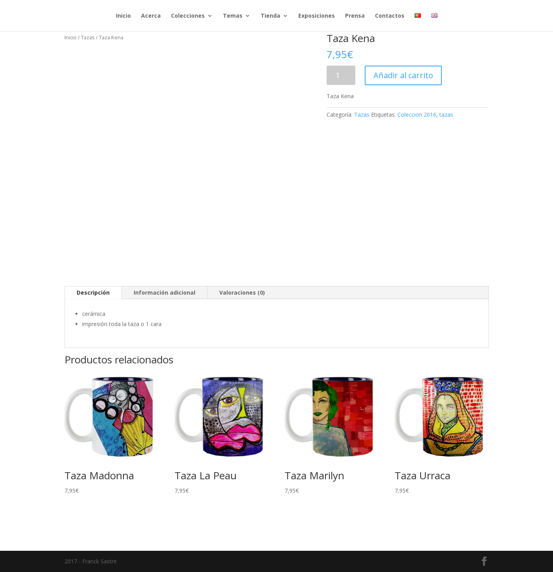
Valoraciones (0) (242, 292)
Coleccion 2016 (416, 114)
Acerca (151, 16)
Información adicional (164, 292)
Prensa (355, 16)
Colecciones (188, 16)
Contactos (389, 16)
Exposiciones (316, 16)
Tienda (270, 16)
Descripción (93, 292)
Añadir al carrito (403, 75)
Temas (233, 16)
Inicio (123, 16)
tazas (446, 114)
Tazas (88, 37)
